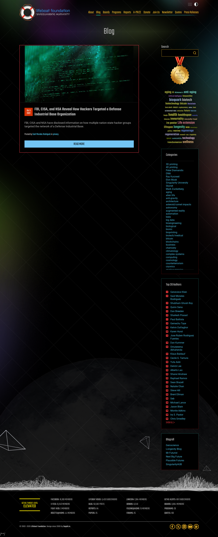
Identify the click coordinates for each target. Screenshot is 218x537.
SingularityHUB (174, 464)
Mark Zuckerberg (175, 189)
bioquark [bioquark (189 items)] (175, 100)
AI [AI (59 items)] (173, 92)
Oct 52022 (29, 112)
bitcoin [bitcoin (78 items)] (183, 103)
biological (171, 226)
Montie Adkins (177, 410)
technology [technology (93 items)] (188, 138)
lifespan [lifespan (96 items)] (168, 127)
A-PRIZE (137, 12)
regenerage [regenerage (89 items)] (187, 130)
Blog (98, 12)
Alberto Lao (176, 370)
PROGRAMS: (169, 509)
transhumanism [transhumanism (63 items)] (175, 142)
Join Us (156, 12)
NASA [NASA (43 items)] (188, 127)
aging (169, 192)
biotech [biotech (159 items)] (187, 100)
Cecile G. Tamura (179, 358)
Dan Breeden (177, 311)
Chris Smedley (177, 418)
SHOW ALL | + (170, 423)
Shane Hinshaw (178, 374)
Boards (106, 12)
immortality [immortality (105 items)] (177, 119)
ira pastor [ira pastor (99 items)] (171, 123)
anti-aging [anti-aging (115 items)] (190, 92)
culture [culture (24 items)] (190, 107)
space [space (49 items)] (168, 138)
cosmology (172, 260)
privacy (56, 134)
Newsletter (167, 12)
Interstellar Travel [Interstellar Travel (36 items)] (190, 119)
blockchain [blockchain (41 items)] (192, 104)
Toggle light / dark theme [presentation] (196, 4)
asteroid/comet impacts (178, 204)
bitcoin (169, 238)
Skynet (169, 185)
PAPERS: (92, 513)
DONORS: (130, 504)
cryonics (170, 266)
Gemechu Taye (178, 323)
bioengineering (173, 223)
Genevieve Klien (178, 292)
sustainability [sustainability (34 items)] (177, 139)
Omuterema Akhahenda (176, 348)
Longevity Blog (174, 449)
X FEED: (54, 504)
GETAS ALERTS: (170, 500)
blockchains (172, 241)
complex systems (175, 254)
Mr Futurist (171, 452)
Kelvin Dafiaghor (179, 327)
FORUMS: (130, 513)
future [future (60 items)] (187, 110)
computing (171, 257)
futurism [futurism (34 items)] (193, 111)
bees (168, 216)
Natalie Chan (177, 386)
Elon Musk (171, 179)
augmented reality (175, 210)
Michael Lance (178, 402)
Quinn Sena (176, 307)
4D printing (172, 167)
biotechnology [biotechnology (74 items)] (172, 103)
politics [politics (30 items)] (170, 131)
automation (172, 213)
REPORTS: (92, 509)
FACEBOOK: (55, 500)
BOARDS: (168, 504)
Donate (146, 12)
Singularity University (177, 182)
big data (170, 220)
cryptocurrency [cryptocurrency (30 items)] (183, 108)
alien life (170, 195)
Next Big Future (174, 456)
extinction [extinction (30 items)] (180, 111)
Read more (79, 144)
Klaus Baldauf (177, 353)
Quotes (178, 12)
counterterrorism (174, 263)
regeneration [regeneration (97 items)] (172, 134)
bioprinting (171, 232)
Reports (127, 12)
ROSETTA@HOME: (58, 513)
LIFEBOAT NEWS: (95, 500)
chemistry (171, 247)
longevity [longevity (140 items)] (179, 127)
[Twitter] (178, 526)
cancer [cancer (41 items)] (175, 107)
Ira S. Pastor (176, 414)
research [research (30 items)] (182, 135)
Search (194, 53)
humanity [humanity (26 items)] (195, 115)
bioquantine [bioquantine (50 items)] (187, 96)
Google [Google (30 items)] (166, 115)
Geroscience (172, 445)
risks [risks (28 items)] (187, 135)
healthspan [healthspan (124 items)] (184, 115)
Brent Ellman (177, 394)
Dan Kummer (177, 342)
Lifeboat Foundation (38, 526)
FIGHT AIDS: (55, 509)
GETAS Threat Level (30, 505)
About (91, 12)
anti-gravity (172, 198)
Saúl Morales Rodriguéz (42, 134)
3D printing (172, 164)
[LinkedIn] (184, 526)
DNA (168, 173)
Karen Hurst (176, 331)
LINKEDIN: (130, 500)
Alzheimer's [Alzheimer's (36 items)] (179, 93)
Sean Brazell (177, 382)
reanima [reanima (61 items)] (176, 130)
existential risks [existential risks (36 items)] (170, 111)
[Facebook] (172, 526)
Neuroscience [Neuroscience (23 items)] (193, 128)
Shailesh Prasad (179, 315)
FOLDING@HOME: (133, 509)
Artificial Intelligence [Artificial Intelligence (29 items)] (175, 96)
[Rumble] (196, 526)
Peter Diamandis (174, 170)
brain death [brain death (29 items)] (168, 108)
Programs (116, 12)
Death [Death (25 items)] (194, 107)
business (170, 244)
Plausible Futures (175, 460)
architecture (172, 201)
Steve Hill (175, 390)
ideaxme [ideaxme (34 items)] (167, 119)
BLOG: (91, 504)
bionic (169, 229)
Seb (172, 398)
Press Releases (191, 12)
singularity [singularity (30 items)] (192, 135)
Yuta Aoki (175, 362)
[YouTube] (190, 526)
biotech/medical (174, 235)
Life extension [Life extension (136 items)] (186, 123)
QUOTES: (168, 513)
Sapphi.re (66, 526)
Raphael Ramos (178, 378)
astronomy (171, 207)
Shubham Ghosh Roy (181, 303)
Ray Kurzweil (172, 176)
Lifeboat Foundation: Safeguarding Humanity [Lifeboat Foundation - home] (44, 12)
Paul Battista (177, 319)
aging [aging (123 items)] (168, 92)
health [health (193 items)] (172, 115)
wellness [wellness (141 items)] (188, 142)
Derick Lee (175, 366)
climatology (172, 251)
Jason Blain (176, 406)
